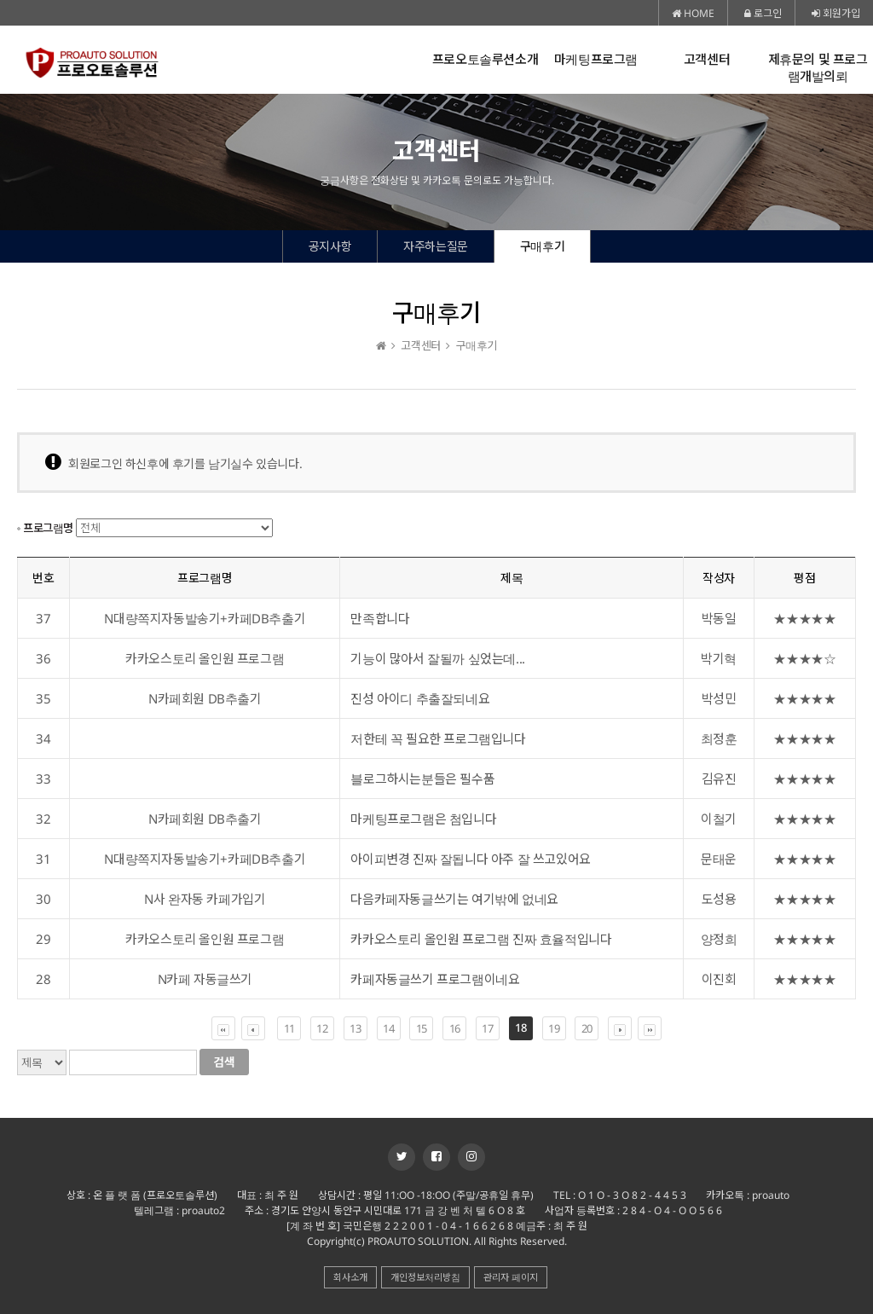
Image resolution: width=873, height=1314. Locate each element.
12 (321, 1028)
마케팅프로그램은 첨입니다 (423, 818)
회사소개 (350, 1277)
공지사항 (330, 246)
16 (454, 1028)
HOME (693, 13)
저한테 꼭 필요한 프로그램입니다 (437, 738)
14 (388, 1028)
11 (289, 1028)
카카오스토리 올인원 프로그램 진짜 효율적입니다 (480, 938)
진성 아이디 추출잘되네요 (419, 698)
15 (421, 1028)
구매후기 (542, 246)
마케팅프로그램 (596, 59)
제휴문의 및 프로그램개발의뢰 (818, 67)
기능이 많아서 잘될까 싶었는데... (437, 658)
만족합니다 (379, 618)
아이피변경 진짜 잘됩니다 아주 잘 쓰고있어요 (470, 858)
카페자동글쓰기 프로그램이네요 (434, 978)
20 (587, 1028)
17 (487, 1028)
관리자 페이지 (510, 1277)
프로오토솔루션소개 (485, 59)
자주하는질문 (435, 246)
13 (355, 1028)
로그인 (763, 13)
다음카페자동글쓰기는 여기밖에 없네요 (454, 898)
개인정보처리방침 (425, 1277)
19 (553, 1028)
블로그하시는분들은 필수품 (422, 778)
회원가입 (836, 13)
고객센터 (707, 59)
